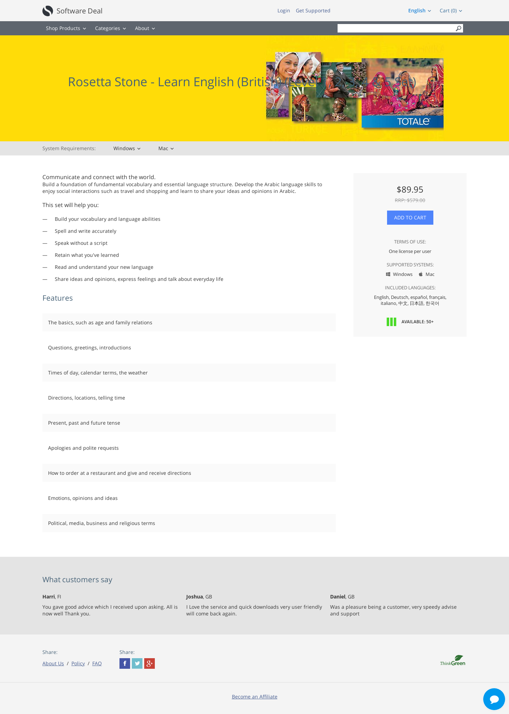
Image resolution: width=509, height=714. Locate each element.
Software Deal (80, 11)
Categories (107, 28)
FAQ (97, 663)
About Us (53, 663)
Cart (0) (448, 10)
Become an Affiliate (254, 696)
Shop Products (63, 28)
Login (283, 10)
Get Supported (313, 10)
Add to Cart (410, 217)
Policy (78, 663)
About (142, 28)
